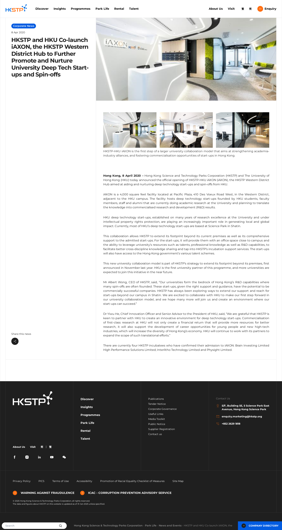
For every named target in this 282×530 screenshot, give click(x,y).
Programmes (80, 8)
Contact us (155, 434)
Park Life (102, 8)
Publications (156, 398)
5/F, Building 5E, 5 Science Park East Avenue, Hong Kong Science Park (242, 407)
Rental (119, 8)
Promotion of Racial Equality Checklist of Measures (132, 481)
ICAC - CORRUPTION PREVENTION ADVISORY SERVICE (126, 493)
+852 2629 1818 (228, 423)
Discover (42, 8)
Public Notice (156, 424)
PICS (41, 481)
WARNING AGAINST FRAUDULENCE (43, 493)
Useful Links (155, 414)
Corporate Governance (162, 409)
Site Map (177, 481)
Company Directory (260, 526)
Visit (231, 8)
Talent (134, 8)
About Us (216, 8)
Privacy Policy (22, 481)
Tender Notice (157, 404)
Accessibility (84, 481)
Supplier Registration (161, 429)
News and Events (170, 525)
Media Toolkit (156, 419)
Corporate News (23, 26)
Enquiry (266, 9)
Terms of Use (60, 481)
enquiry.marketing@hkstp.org (239, 416)
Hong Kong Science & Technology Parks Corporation (108, 525)
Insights (60, 8)
